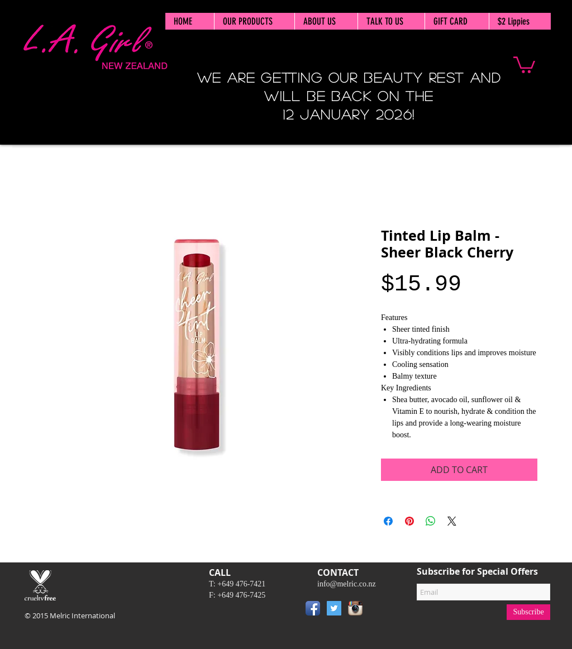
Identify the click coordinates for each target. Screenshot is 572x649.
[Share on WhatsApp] (430, 521)
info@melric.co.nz (346, 584)
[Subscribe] (528, 612)
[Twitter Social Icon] (334, 608)
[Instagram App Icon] (355, 608)
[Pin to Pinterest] (383, 610)
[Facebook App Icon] (313, 608)
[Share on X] (452, 521)
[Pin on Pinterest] (409, 521)
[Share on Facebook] (388, 521)
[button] (524, 64)
